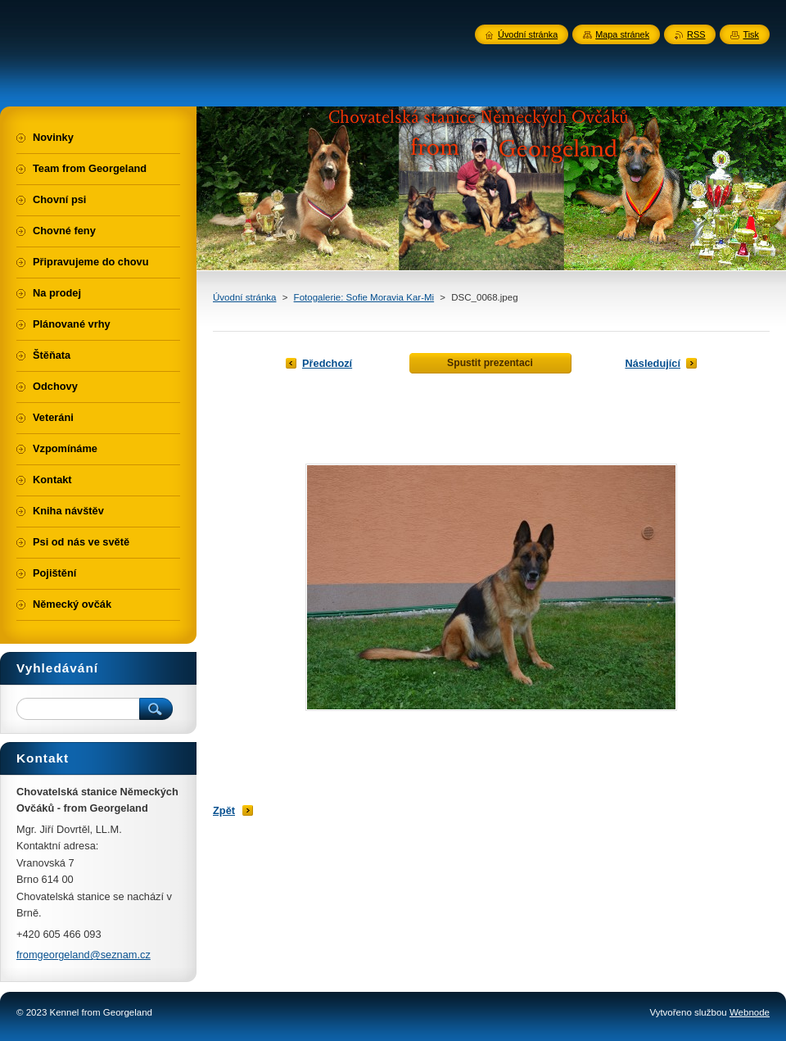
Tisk (751, 34)
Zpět (224, 810)
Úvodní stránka (244, 297)
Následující (652, 363)
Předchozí (327, 363)
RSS (696, 34)
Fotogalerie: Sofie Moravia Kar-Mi (364, 297)
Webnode (750, 1012)
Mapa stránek (622, 34)
